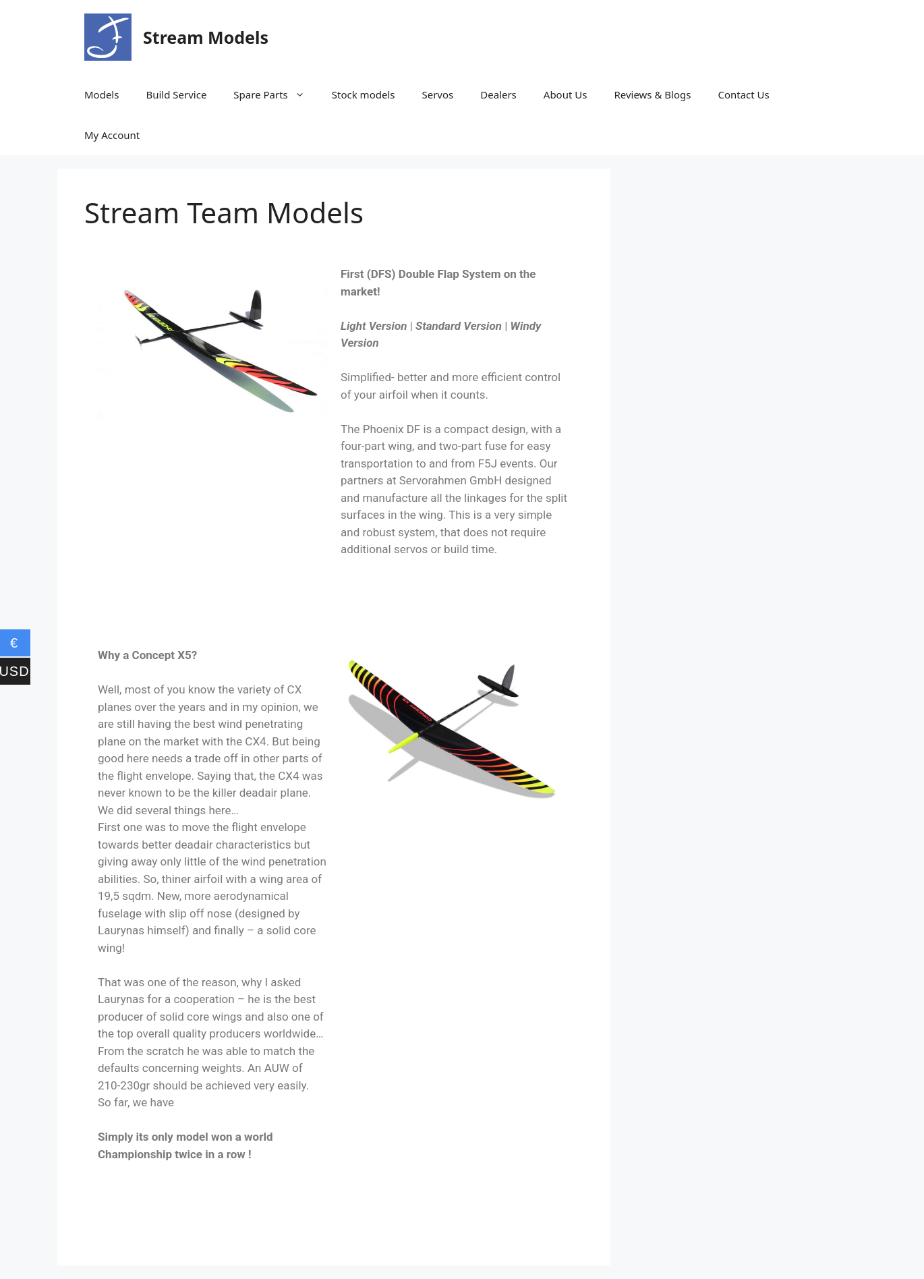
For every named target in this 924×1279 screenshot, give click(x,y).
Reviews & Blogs (652, 94)
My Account (112, 135)
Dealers (498, 94)
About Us (565, 94)
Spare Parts (275, 94)
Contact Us (743, 94)
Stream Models (205, 37)
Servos (437, 94)
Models (101, 94)
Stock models (363, 94)
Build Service (176, 94)
